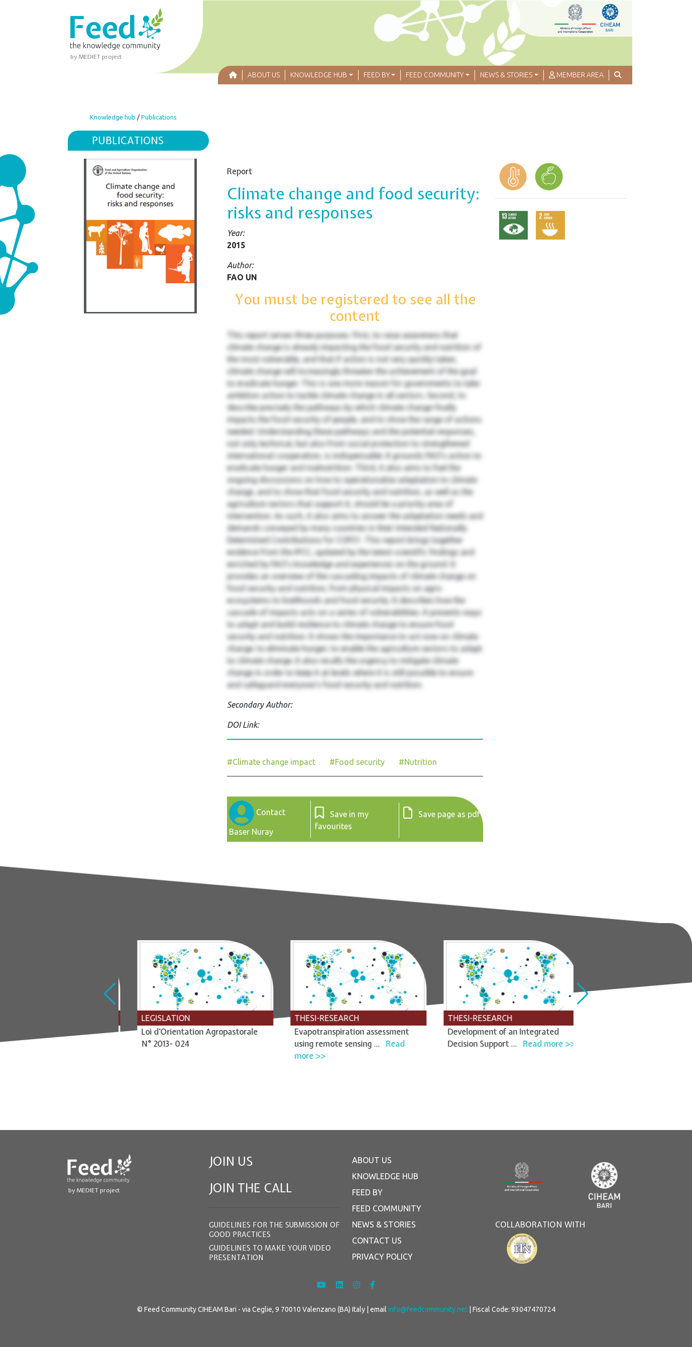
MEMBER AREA (576, 75)
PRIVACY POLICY (382, 1256)
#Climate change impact (271, 761)
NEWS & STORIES (384, 1224)
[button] (322, 75)
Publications (159, 117)
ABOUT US (372, 1160)
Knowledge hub (113, 117)
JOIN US (231, 1161)
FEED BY (367, 1192)
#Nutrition (418, 761)
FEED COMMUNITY (386, 1208)
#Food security (357, 761)
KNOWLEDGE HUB (385, 1176)
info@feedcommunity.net (428, 1309)
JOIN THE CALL (250, 1188)
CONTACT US (377, 1240)
